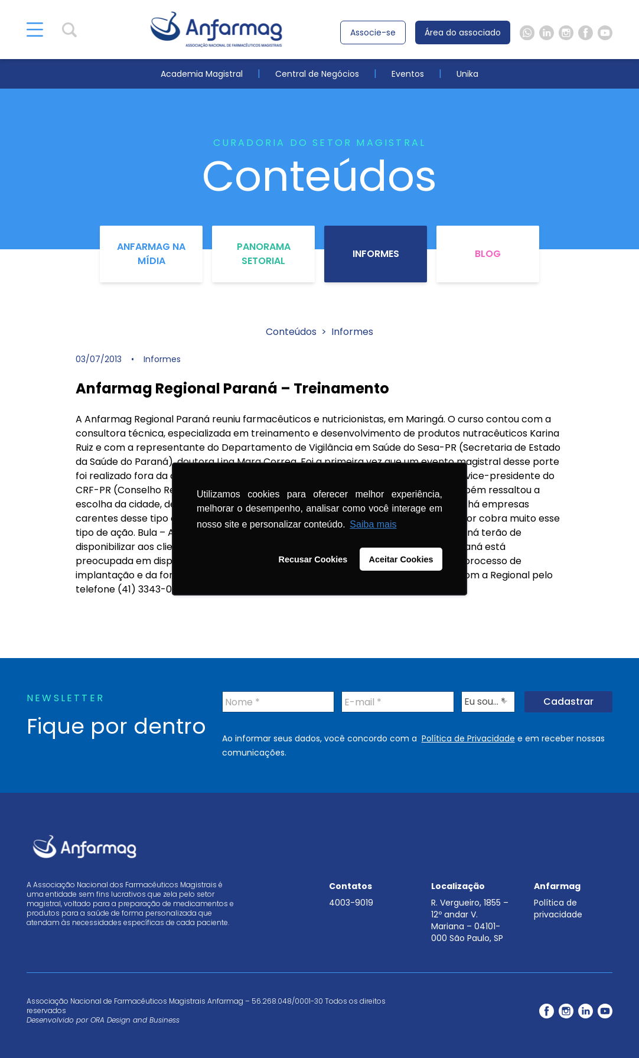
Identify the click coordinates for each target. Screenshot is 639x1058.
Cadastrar (568, 701)
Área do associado (463, 32)
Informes (376, 254)
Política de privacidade (558, 908)
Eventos (408, 74)
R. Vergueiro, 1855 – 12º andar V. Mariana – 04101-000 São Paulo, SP (469, 920)
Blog (488, 254)
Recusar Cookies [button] (313, 559)
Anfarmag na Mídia (151, 254)
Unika (467, 74)
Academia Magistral (202, 74)
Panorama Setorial (264, 254)
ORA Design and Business (135, 1020)
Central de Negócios (317, 74)
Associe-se (373, 32)
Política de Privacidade (468, 738)
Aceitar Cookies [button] (401, 559)
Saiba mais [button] (373, 524)
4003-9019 (351, 903)
